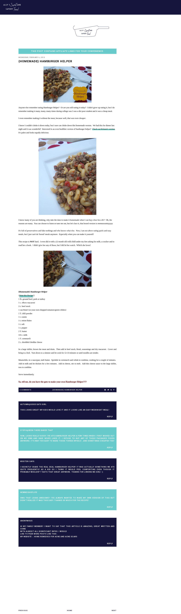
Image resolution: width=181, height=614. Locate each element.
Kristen (24, 461)
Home (69, 610)
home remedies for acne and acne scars (55, 537)
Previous (23, 610)
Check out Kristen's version (103, 129)
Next (114, 610)
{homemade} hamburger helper (67, 390)
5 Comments (25, 390)
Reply (110, 417)
